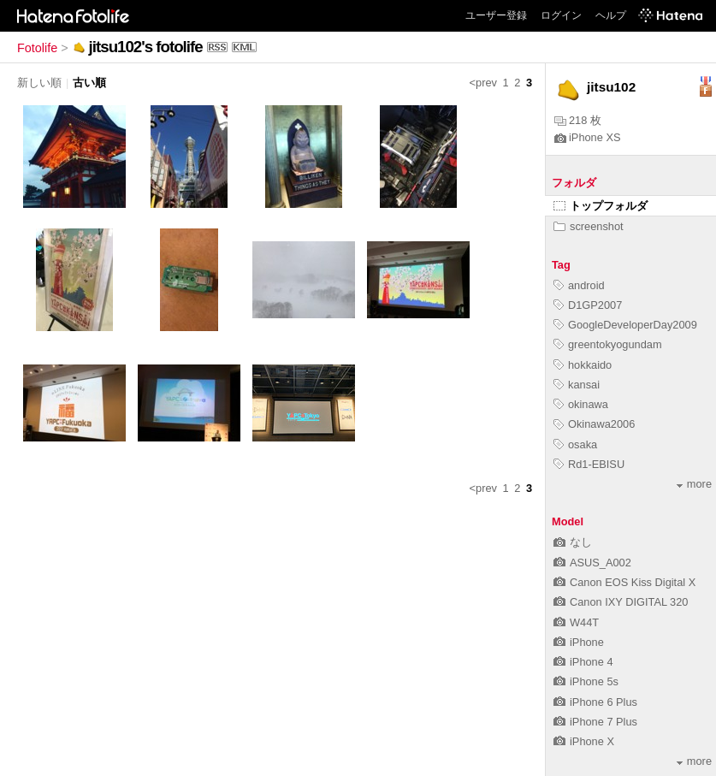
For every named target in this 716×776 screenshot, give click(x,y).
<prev (483, 82)
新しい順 (39, 82)
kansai (576, 384)
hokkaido (582, 364)
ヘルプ (610, 15)
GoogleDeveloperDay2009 (625, 324)
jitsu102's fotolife (146, 47)
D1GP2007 (587, 305)
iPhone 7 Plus (595, 721)
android (579, 285)
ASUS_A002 (592, 562)
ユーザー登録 (496, 15)
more (694, 483)
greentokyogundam (607, 344)
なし (572, 542)
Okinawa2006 (594, 424)
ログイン (561, 15)
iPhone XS (587, 137)
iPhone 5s (585, 681)
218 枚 (577, 120)
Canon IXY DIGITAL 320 (620, 601)
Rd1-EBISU (588, 464)
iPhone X (583, 741)
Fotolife (37, 48)
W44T (576, 622)
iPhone (578, 642)
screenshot (588, 226)
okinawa (580, 404)
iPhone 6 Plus (595, 702)
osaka (575, 444)
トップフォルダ (600, 205)
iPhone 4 (583, 661)
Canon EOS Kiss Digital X (624, 582)
